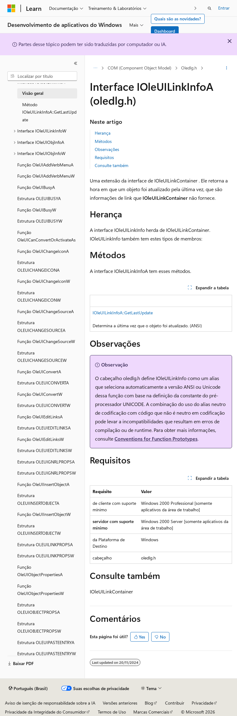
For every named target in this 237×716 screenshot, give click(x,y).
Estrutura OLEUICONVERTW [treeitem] (43, 405)
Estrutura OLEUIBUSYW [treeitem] (39, 221)
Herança (102, 133)
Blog (149, 703)
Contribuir (174, 703)
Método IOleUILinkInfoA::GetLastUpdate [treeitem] (49, 112)
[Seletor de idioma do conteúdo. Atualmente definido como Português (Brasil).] (28, 688)
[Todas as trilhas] (95, 68)
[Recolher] (75, 63)
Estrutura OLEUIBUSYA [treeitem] (39, 198)
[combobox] (42, 76)
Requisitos (104, 157)
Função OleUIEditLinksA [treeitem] (40, 417)
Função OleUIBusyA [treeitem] (36, 187)
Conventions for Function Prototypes (156, 438)
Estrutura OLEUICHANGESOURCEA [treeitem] (41, 326)
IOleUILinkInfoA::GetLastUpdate (123, 313)
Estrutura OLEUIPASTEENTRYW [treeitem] (46, 653)
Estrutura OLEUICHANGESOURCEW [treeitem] (42, 356)
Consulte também (111, 165)
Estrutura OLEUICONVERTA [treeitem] (43, 383)
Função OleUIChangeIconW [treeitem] (43, 281)
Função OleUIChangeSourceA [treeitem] (45, 311)
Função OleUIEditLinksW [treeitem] (40, 439)
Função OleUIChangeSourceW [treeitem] (46, 341)
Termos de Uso (112, 712)
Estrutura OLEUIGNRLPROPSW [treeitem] (46, 473)
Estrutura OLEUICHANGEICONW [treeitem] (39, 296)
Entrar (224, 8)
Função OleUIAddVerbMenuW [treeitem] (46, 176)
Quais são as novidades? (177, 19)
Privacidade (202, 703)
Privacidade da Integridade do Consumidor (45, 712)
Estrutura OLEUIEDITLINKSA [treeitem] (44, 428)
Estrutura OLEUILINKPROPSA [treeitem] (45, 544)
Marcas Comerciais (151, 712)
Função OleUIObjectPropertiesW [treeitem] (40, 590)
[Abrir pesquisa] (209, 8)
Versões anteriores (120, 703)
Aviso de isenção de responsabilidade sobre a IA (50, 703)
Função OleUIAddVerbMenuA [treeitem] (45, 165)
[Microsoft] (11, 8)
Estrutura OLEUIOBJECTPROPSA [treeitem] (38, 608)
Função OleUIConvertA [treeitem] (39, 372)
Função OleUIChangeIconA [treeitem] (43, 251)
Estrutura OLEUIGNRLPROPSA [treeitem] (46, 462)
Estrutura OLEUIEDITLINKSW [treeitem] (44, 450)
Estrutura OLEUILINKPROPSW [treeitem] (45, 556)
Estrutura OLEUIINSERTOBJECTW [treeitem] (39, 529)
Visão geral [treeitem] (33, 93)
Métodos (103, 141)
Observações (107, 149)
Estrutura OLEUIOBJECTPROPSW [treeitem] (39, 627)
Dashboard (164, 31)
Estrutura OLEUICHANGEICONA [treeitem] (38, 266)
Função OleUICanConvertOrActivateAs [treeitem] (46, 236)
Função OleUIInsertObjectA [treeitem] (43, 484)
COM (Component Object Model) (139, 68)
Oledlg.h (189, 68)
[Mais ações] (226, 68)
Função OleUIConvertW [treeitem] (39, 394)
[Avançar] (195, 8)
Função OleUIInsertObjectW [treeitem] (44, 514)
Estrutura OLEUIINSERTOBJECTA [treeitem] (38, 499)
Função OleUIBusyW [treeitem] (36, 210)
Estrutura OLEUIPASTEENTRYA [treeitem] (45, 642)
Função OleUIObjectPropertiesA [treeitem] (40, 571)
